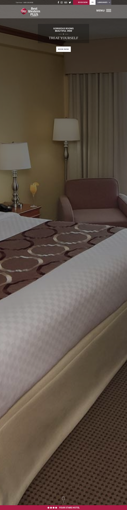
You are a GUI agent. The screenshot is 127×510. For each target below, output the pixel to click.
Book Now (63, 49)
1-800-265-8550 (28, 2)
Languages (102, 2)
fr (93, 2)
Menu (100, 10)
